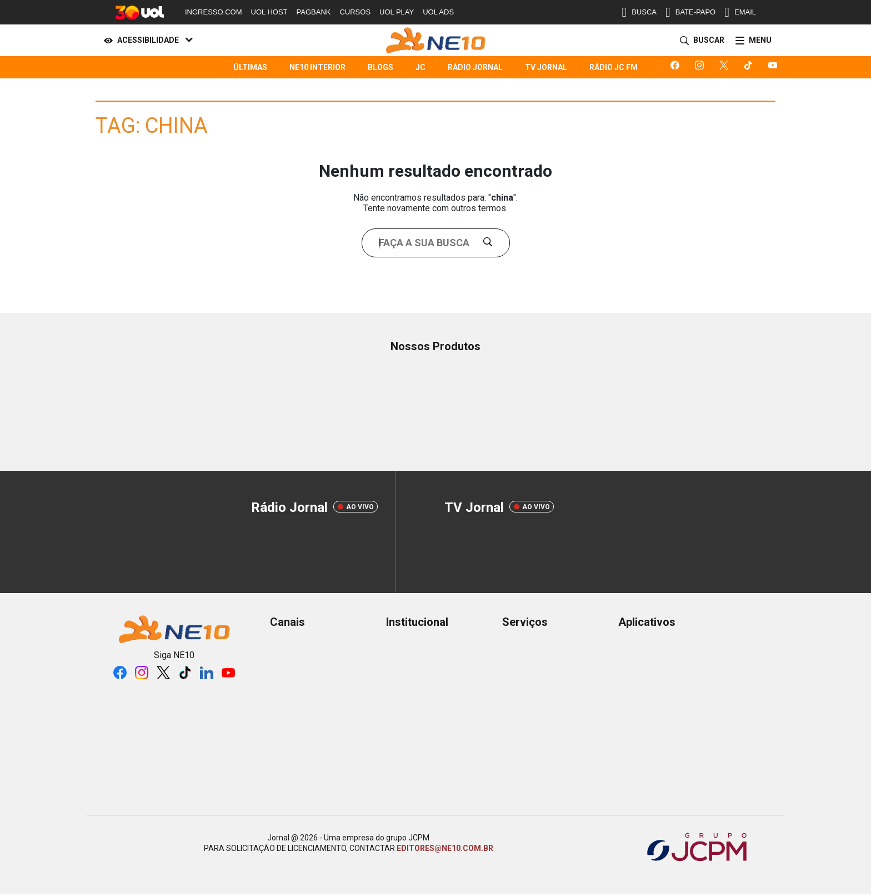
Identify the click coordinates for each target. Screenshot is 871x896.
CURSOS (355, 12)
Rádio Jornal (475, 67)
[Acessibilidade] (146, 40)
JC (421, 67)
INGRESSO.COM (213, 12)
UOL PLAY (396, 12)
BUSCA (639, 12)
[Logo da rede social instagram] (701, 67)
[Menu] (751, 40)
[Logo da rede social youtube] (775, 67)
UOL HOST (269, 12)
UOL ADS (438, 12)
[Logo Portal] (435, 40)
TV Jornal (546, 67)
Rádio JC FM (613, 67)
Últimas (250, 67)
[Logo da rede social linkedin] (206, 672)
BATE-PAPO (690, 12)
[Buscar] (700, 40)
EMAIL (740, 12)
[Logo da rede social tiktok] (750, 67)
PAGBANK (314, 12)
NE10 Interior (317, 67)
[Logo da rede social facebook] (677, 67)
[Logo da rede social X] (726, 67)
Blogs (380, 67)
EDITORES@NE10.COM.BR (445, 848)
